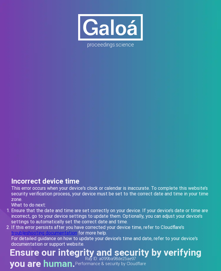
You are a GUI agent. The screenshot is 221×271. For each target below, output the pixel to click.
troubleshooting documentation (44, 233)
